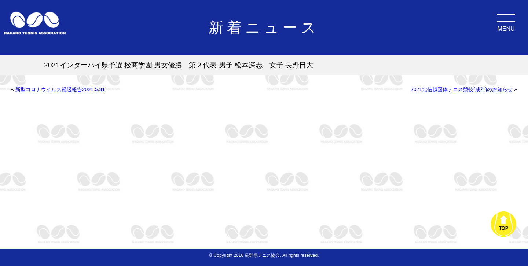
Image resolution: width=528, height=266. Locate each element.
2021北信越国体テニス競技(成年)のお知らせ (462, 89)
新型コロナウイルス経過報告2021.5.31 (60, 89)
